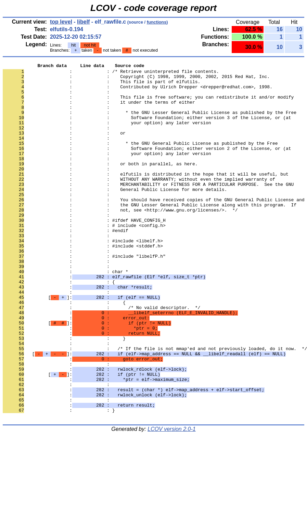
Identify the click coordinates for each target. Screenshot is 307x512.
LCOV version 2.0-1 (172, 500)
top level (61, 22)
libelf (83, 22)
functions (157, 22)
